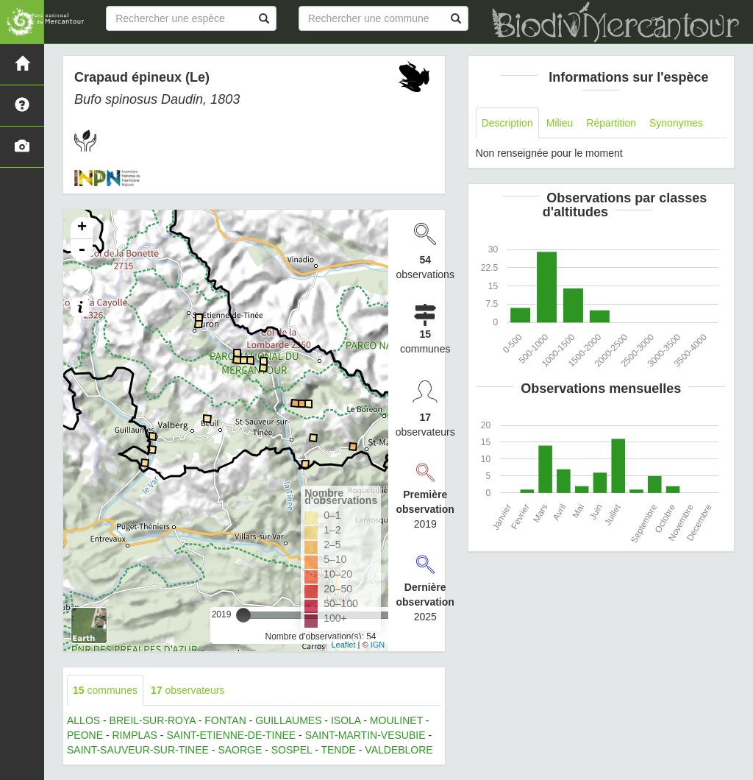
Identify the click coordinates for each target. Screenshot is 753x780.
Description (507, 123)
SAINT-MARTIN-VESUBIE (365, 735)
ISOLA (345, 720)
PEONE (85, 735)
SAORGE (240, 750)
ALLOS (83, 720)
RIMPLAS (134, 735)
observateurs (187, 690)
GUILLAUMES (288, 720)
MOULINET (396, 720)
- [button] (81, 250)
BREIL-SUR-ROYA (153, 720)
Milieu (560, 123)
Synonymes (676, 123)
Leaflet (343, 644)
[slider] (243, 615)
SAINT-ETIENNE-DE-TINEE (231, 735)
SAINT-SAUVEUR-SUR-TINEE (138, 750)
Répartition (611, 123)
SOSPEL (292, 750)
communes (105, 690)
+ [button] (82, 228)
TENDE (338, 750)
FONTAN (225, 720)
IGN (378, 644)
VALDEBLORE (398, 750)
